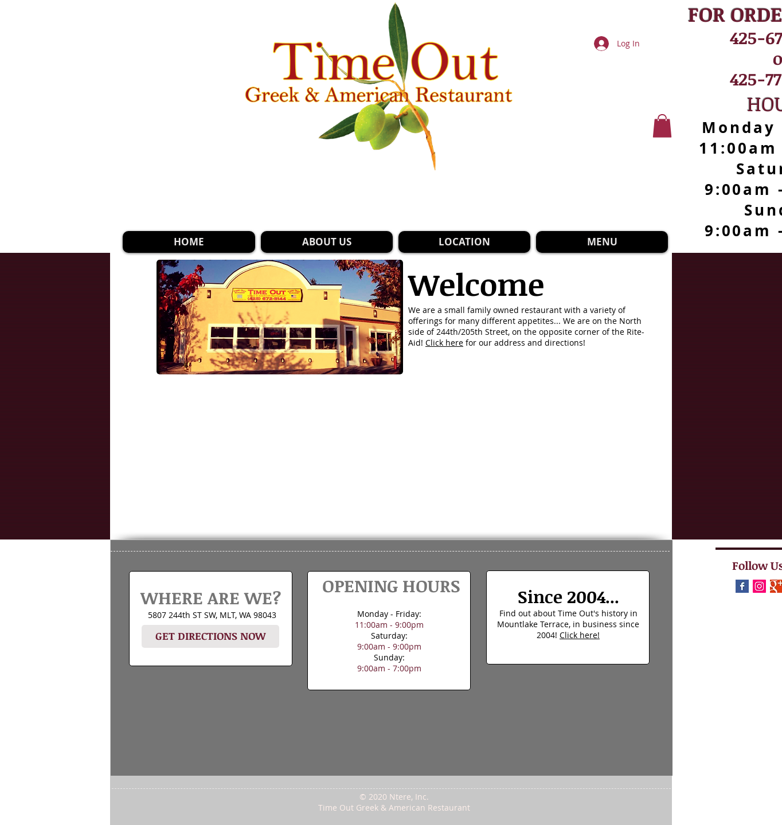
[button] (662, 126)
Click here (444, 342)
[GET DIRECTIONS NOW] (210, 636)
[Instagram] (759, 586)
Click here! (580, 634)
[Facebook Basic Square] (742, 586)
